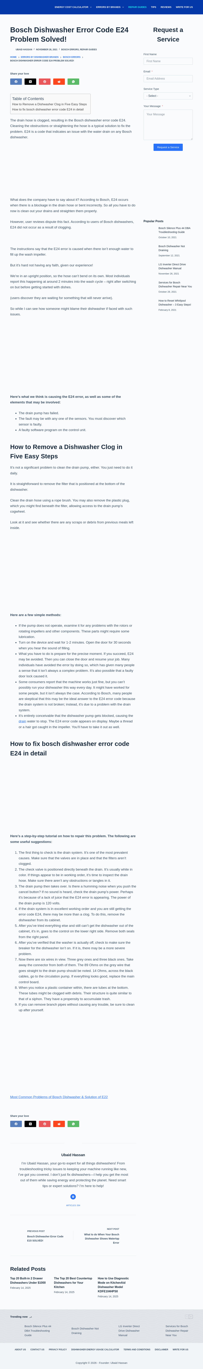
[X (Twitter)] (30, 81)
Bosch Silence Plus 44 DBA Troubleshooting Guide (38, 1331)
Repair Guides (137, 7)
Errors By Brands (110, 7)
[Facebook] (16, 81)
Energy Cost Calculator (74, 7)
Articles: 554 (73, 1205)
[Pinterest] (45, 81)
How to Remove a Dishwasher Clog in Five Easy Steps (49, 104)
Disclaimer (161, 1349)
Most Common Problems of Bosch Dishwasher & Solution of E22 (59, 1097)
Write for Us (184, 7)
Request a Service (168, 147)
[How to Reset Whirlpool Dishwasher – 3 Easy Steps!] (149, 304)
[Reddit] (59, 81)
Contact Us (37, 1349)
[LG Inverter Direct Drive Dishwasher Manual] (149, 268)
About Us (20, 1349)
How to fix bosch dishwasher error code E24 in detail (48, 109)
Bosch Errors (70, 49)
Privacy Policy (58, 1349)
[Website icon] (73, 1196)
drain (22, 721)
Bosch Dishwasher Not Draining (85, 1331)
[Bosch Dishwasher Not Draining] (149, 250)
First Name (150, 54)
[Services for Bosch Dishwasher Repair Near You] (149, 286)
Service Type (151, 88)
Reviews (166, 7)
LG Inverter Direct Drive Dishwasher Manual (129, 1331)
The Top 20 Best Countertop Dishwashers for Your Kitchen (73, 1283)
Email (147, 71)
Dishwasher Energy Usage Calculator (95, 1349)
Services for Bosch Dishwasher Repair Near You (177, 1331)
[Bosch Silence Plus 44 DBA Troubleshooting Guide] (149, 232)
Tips (153, 7)
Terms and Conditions (136, 1349)
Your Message (152, 106)
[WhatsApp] (73, 81)
